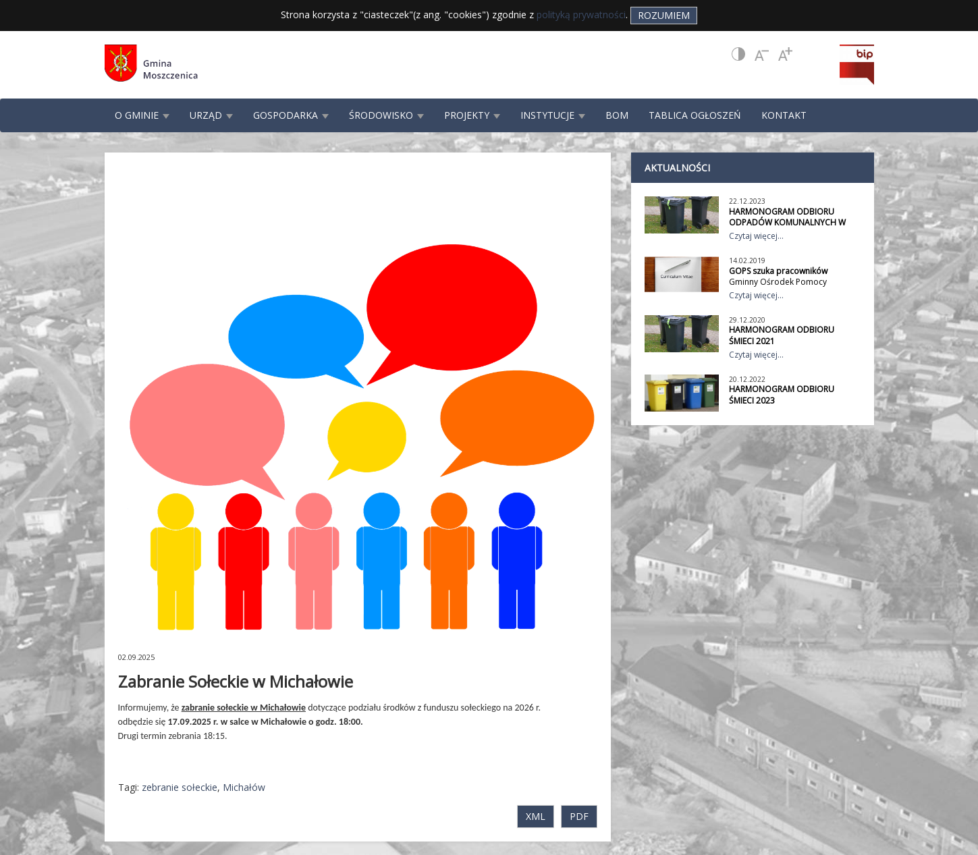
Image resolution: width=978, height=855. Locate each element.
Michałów (244, 787)
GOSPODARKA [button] (291, 115)
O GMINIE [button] (142, 115)
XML (535, 816)
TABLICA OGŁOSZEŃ (695, 115)
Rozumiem (664, 15)
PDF (579, 816)
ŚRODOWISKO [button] (386, 115)
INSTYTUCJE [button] (552, 115)
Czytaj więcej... (756, 236)
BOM (616, 115)
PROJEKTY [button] (472, 115)
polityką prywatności (581, 14)
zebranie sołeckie (179, 787)
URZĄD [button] (211, 115)
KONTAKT (784, 115)
